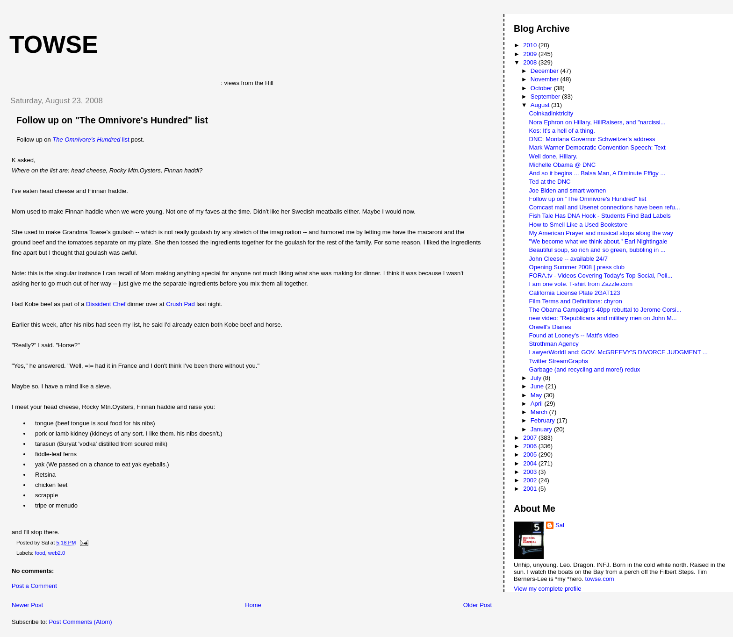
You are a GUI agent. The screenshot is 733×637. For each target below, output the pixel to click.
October (542, 88)
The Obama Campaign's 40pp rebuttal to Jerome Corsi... (605, 309)
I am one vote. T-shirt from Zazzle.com (581, 283)
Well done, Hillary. (553, 156)
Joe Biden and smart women (567, 190)
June (538, 386)
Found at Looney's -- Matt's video (573, 335)
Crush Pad (180, 304)
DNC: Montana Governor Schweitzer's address (592, 139)
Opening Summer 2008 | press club (577, 267)
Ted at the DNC (550, 181)
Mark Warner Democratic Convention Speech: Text (597, 147)
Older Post (477, 604)
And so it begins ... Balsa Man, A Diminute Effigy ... (597, 173)
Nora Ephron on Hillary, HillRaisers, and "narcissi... (597, 122)
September (546, 96)
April (538, 403)
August (541, 104)
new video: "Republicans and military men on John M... (603, 318)
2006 (531, 446)
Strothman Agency (554, 343)
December (546, 70)
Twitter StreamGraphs (558, 361)
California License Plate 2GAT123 (574, 292)
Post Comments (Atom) (80, 621)
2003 (531, 471)
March (540, 411)
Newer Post (27, 604)
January (542, 429)
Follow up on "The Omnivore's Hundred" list (112, 120)
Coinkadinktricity (551, 113)
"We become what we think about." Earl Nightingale (598, 241)
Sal (559, 525)
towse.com (599, 578)
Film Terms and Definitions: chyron (575, 301)
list (90, 139)
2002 (531, 480)
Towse (53, 44)
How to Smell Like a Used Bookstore (578, 224)
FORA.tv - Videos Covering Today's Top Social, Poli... (601, 275)
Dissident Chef (106, 304)
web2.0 (56, 553)
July (537, 377)
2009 (531, 53)
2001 (531, 488)
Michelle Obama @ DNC (562, 164)
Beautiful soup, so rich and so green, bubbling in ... (597, 249)
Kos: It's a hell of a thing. (562, 130)
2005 (531, 454)
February (544, 420)
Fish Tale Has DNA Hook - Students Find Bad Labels (600, 215)
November (546, 79)
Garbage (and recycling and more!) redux (584, 369)
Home (253, 604)
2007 (531, 437)
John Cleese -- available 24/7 (568, 258)
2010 (531, 45)
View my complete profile (547, 588)
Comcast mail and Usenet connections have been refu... (604, 207)
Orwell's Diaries (550, 326)
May (537, 395)
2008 (531, 62)
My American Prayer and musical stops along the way (601, 232)
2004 (531, 463)
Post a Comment (34, 585)
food (40, 553)
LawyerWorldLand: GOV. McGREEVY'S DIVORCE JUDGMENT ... (618, 352)
